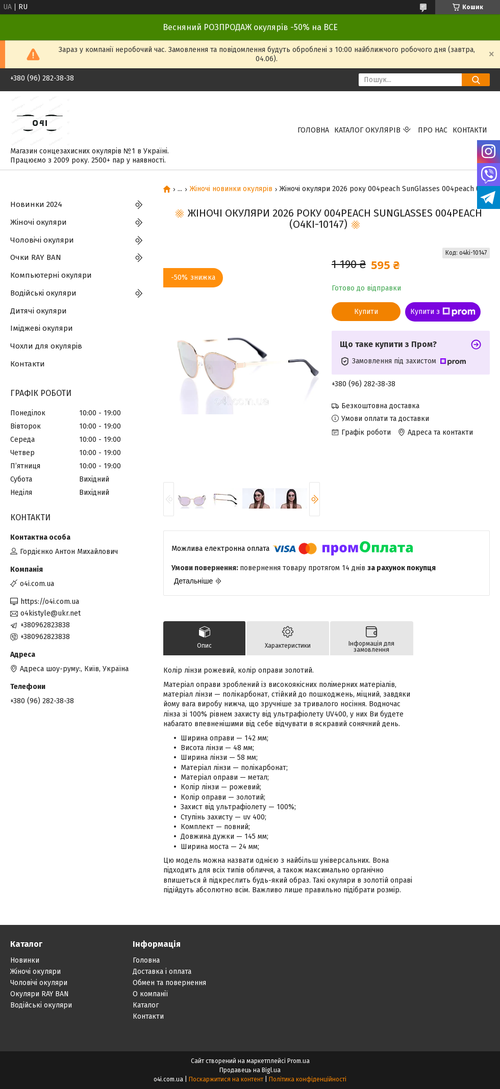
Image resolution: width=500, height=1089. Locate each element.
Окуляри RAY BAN (39, 994)
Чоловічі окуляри (42, 240)
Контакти (470, 130)
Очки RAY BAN (35, 257)
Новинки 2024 (36, 204)
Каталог (146, 1005)
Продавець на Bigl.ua (250, 1070)
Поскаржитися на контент (226, 1079)
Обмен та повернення (169, 982)
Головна (313, 130)
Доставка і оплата (162, 971)
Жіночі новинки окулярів (231, 189)
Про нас (432, 130)
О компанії (150, 994)
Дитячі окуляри (38, 310)
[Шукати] (476, 79)
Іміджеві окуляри (41, 328)
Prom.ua (298, 1061)
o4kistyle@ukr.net (50, 613)
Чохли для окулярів (46, 346)
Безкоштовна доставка (380, 406)
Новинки (24, 960)
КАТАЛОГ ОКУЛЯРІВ (367, 130)
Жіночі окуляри (38, 222)
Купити (366, 311)
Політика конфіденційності (307, 1079)
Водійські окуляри (43, 293)
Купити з (443, 311)
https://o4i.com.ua (49, 601)
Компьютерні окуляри (51, 275)
